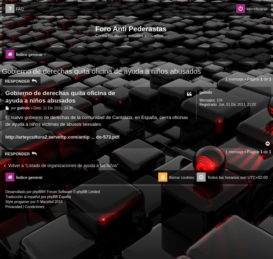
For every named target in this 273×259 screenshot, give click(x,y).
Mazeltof (47, 202)
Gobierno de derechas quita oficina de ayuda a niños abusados (101, 71)
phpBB (38, 192)
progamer (22, 202)
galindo (205, 92)
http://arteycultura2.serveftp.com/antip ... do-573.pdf (62, 137)
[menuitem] (14, 9)
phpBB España (59, 197)
